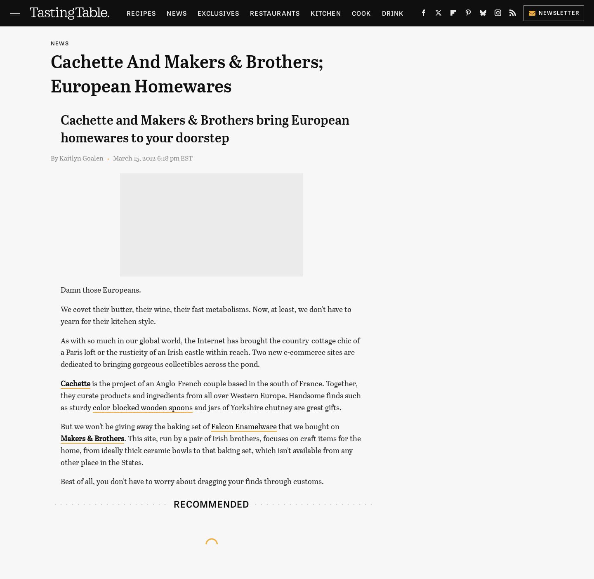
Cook (361, 13)
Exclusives (218, 13)
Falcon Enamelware (244, 426)
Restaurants (275, 13)
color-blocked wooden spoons (143, 407)
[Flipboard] (453, 15)
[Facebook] (424, 15)
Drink (393, 13)
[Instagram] (498, 15)
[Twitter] (438, 15)
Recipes (141, 13)
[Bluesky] (483, 15)
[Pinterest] (468, 15)
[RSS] (513, 15)
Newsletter (554, 13)
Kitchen (326, 13)
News (177, 13)
